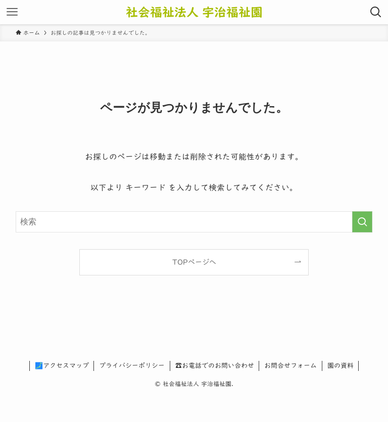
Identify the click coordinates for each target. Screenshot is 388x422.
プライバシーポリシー (132, 365)
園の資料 (340, 365)
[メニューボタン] (12, 12)
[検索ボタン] (376, 12)
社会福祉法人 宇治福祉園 (194, 12)
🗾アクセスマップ (62, 365)
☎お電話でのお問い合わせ (214, 365)
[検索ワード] (194, 221)
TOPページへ (194, 262)
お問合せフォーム (290, 365)
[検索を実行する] (362, 221)
